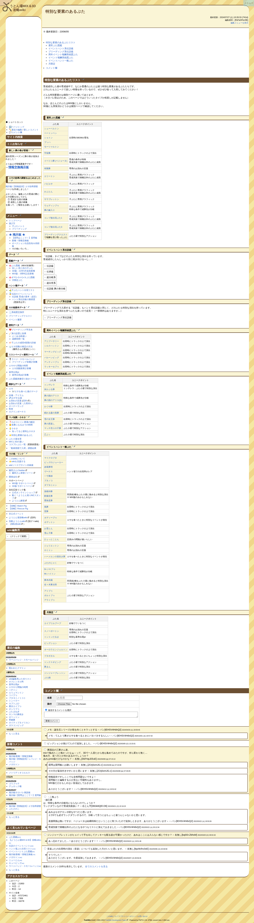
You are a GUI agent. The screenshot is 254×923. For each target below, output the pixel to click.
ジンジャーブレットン (54, 673)
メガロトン (14, 764)
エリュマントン (16, 692)
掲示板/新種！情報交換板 (21, 756)
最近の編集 (17, 130)
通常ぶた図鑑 (55, 45)
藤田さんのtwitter (17, 470)
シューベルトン (51, 128)
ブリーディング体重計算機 (24, 362)
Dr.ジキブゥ (49, 569)
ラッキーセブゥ (51, 366)
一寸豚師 (48, 476)
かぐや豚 (48, 406)
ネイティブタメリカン (19, 722)
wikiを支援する (19, 461)
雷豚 (46, 511)
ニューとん (15, 860)
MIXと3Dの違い (16, 441)
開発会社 (13, 477)
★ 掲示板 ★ (17, 234)
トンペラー (14, 701)
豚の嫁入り (49, 210)
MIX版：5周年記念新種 (23, 273)
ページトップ (18, 127)
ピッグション (50, 643)
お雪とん (48, 528)
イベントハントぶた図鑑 (22, 851)
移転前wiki (16, 524)
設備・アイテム (16, 395)
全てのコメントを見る (96, 867)
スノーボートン (51, 631)
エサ (11, 388)
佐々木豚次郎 (50, 584)
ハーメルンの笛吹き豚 (54, 556)
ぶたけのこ (14, 809)
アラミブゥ (49, 600)
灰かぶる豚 (49, 389)
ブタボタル (49, 656)
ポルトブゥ (49, 595)
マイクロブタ (50, 458)
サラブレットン (51, 199)
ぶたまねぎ (14, 711)
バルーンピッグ (51, 357)
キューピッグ (16, 863)
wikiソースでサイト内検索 (21, 465)
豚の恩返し (49, 423)
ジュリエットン (51, 545)
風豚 (46, 507)
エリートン (49, 176)
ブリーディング (19, 229)
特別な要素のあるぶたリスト (60, 42)
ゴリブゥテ (14, 783)
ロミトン (48, 550)
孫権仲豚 (48, 491)
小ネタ (15, 428)
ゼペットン (14, 717)
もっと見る (14, 733)
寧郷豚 (12, 720)
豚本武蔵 (48, 580)
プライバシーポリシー (128, 916)
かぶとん (48, 191)
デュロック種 (15, 786)
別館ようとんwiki (17, 521)
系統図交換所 (18, 312)
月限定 (51, 63)
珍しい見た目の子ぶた (22, 268)
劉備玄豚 (48, 496)
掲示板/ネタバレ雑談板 (20, 792)
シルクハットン (51, 346)
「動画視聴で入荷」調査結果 (22, 448)
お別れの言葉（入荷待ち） (21, 403)
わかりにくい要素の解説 (23, 422)
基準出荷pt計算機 (20, 375)
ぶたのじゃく (50, 563)
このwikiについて (17, 458)
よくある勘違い (19, 336)
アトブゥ (48, 591)
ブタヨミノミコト (17, 698)
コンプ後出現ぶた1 (53, 218)
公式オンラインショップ (23, 492)
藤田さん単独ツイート (22, 473)
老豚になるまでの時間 (22, 425)
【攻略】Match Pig (18, 506)
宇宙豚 (47, 153)
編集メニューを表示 (239, 23)
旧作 (25, 400)
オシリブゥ (14, 709)
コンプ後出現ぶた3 (53, 227)
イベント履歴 (15, 319)
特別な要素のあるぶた (65, 11)
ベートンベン (50, 133)
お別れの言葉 (15, 400)
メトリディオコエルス (19, 772)
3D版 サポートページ (22, 486)
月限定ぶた (17, 280)
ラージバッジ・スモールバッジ (23, 660)
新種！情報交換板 (20, 240)
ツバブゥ (13, 695)
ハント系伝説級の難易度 (23, 299)
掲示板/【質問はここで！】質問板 (25, 795)
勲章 (11, 409)
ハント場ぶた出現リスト (22, 848)
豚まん (47, 667)
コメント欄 (51, 68)
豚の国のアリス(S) (53, 400)
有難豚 (47, 168)
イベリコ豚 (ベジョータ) (55, 161)
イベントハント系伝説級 (60, 48)
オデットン (49, 522)
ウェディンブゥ (51, 205)
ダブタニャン (50, 485)
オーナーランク (16, 406)
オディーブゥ (50, 517)
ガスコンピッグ (16, 725)
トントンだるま (51, 637)
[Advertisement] (23, 70)
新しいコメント (31, 130)
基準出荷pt (14, 372)
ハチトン (13, 690)
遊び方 (12, 223)
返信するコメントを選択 (58, 710)
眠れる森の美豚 (51, 413)
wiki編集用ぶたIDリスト (20, 679)
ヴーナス (48, 471)
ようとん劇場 (18, 500)
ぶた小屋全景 (15, 439)
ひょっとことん (51, 539)
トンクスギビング (52, 662)
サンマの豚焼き (16, 714)
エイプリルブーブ (52, 623)
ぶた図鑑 (16, 265)
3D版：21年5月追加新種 (23, 271)
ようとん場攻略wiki (18, 517)
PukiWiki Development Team (115, 920)
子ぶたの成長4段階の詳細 (24, 342)
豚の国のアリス (51, 395)
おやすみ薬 (17, 398)
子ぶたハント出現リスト (23, 290)
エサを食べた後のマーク (26, 391)
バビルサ (48, 184)
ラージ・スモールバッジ (23, 359)
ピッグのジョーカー (53, 462)
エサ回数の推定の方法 (22, 346)
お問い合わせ (143, 916)
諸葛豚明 (48, 467)
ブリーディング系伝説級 (60, 51)
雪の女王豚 (49, 419)
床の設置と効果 (19, 333)
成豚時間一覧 (18, 339)
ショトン (48, 137)
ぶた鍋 (47, 677)
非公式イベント (16, 514)
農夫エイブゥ (15, 706)
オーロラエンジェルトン (55, 649)
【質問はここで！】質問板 (24, 238)
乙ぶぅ (47, 434)
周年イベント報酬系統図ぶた (63, 54)
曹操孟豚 (48, 500)
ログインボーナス (17, 411)
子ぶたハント (18, 226)
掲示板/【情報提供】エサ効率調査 (22, 186)
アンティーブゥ (51, 362)
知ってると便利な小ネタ (23, 431)
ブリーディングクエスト (55, 234)
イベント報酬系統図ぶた (60, 57)
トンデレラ (49, 385)
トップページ (15, 220)
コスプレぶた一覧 (17, 444)
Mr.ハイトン (50, 573)
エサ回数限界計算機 (21, 368)
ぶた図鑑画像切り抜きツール (22, 379)
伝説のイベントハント (22, 294)
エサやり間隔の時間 (18, 365)
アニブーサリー (51, 341)
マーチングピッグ (52, 352)
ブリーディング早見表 (22, 329)
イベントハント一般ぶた (60, 60)
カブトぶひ (14, 703)
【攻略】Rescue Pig (18, 508)
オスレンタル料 (16, 681)
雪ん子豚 (48, 533)
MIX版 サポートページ (22, 483)
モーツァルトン (51, 147)
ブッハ (47, 142)
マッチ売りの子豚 (52, 428)
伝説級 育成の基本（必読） (25, 296)
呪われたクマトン (17, 668)
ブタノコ (48, 480)
